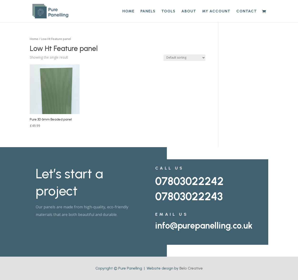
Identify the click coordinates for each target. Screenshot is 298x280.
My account (216, 11)
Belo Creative (191, 268)
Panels (147, 11)
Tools (168, 11)
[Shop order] (184, 58)
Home (128, 11)
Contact (246, 11)
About (188, 11)
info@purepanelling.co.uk (204, 225)
